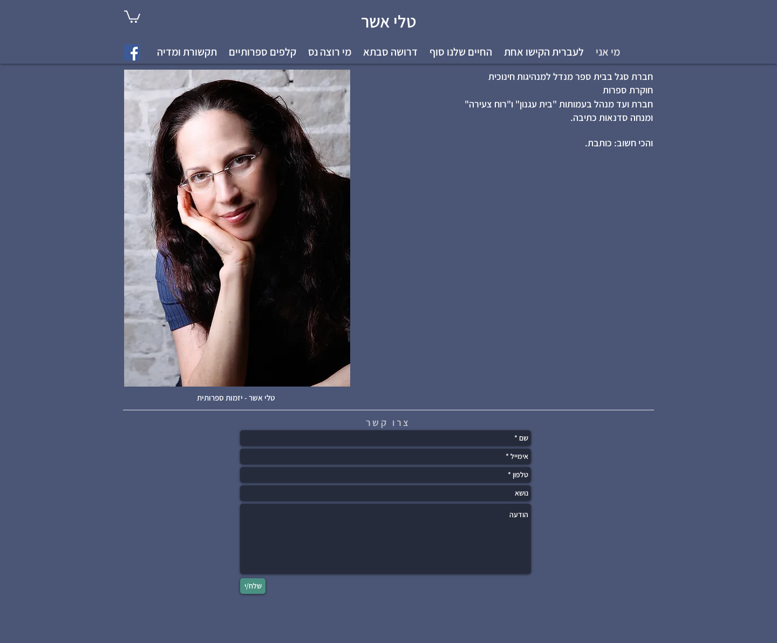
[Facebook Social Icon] (132, 52)
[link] (132, 16)
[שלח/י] (252, 586)
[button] (544, 52)
